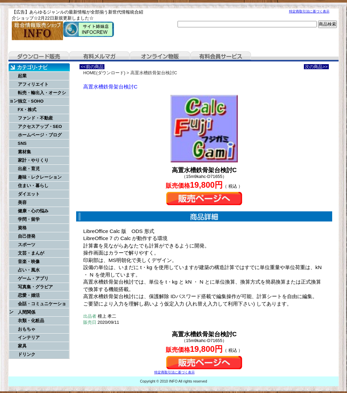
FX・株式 (27, 109)
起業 (22, 75)
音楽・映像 (29, 261)
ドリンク (26, 354)
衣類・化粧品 (31, 320)
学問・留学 (29, 219)
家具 (22, 345)
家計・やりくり (33, 160)
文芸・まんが (31, 253)
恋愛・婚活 (29, 295)
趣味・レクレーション (40, 177)
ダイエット (29, 193)
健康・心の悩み (33, 210)
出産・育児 (29, 168)
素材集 (24, 151)
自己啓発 (26, 236)
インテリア (29, 337)
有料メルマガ (99, 56)
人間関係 (26, 312)
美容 (22, 202)
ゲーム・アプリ (33, 278)
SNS (22, 143)
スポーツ (26, 244)
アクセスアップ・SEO (40, 126)
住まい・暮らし (33, 185)
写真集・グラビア (35, 286)
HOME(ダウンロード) (104, 72)
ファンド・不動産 (35, 118)
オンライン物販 (160, 56)
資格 (22, 227)
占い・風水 (29, 269)
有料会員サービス (220, 56)
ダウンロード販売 (38, 56)
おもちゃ (26, 329)
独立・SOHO (31, 101)
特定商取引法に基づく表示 (309, 11)
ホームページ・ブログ (40, 134)
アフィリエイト (33, 84)
